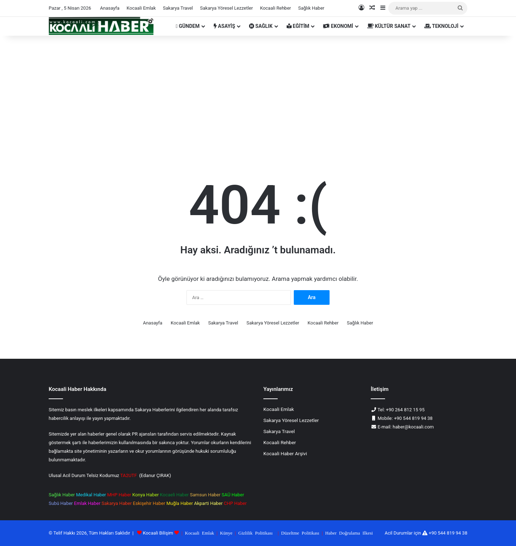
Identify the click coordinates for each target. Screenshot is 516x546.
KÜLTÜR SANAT (388, 26)
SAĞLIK (261, 26)
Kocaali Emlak (141, 8)
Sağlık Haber (311, 8)
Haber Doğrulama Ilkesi (349, 532)
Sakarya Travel (178, 8)
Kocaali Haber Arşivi (285, 453)
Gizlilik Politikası (255, 532)
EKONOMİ (338, 26)
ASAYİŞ (224, 26)
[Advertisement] (258, 96)
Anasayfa (110, 8)
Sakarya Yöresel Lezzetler (226, 8)
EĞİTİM (298, 26)
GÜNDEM (187, 26)
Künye (226, 532)
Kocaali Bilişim (158, 533)
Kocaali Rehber (275, 8)
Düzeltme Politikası (300, 532)
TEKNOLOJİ (441, 26)
